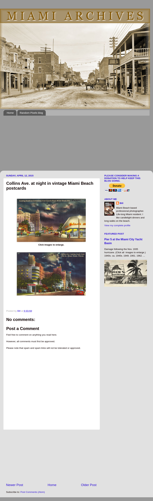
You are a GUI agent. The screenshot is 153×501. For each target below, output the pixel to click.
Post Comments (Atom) (33, 492)
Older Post (88, 485)
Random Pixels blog (31, 112)
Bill (121, 203)
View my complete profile (117, 225)
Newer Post (14, 485)
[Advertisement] (65, 145)
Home (10, 112)
